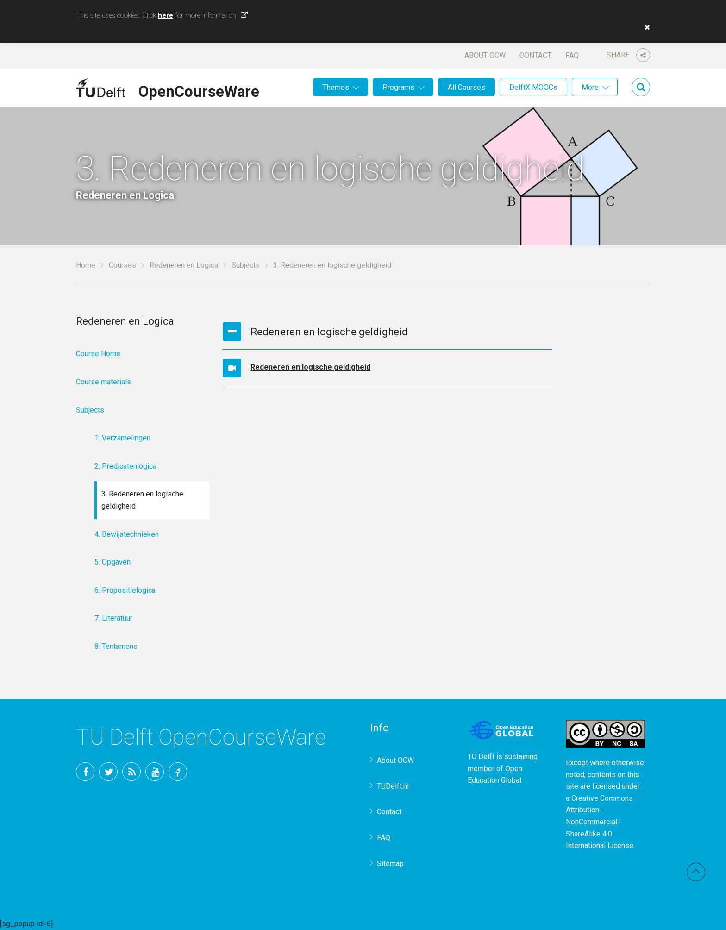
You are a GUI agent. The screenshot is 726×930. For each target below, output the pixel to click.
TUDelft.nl (393, 786)
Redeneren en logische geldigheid (310, 367)
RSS (131, 771)
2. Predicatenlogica (125, 466)
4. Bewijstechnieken (126, 534)
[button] (645, 27)
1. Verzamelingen (122, 438)
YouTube (154, 771)
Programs (398, 87)
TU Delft (178, 771)
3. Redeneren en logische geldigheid (142, 500)
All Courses (466, 87)
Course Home (98, 353)
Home (85, 265)
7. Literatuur (113, 618)
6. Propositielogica (125, 590)
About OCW (485, 55)
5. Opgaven (112, 562)
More (590, 87)
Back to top (696, 872)
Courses (122, 265)
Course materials (103, 381)
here (165, 15)
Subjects (246, 265)
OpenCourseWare (198, 89)
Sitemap (390, 863)
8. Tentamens (116, 646)
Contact (535, 55)
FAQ (572, 55)
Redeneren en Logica (184, 265)
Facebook (85, 771)
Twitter (108, 771)
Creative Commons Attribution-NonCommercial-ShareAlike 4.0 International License (599, 822)
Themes (336, 87)
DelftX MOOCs (533, 87)
